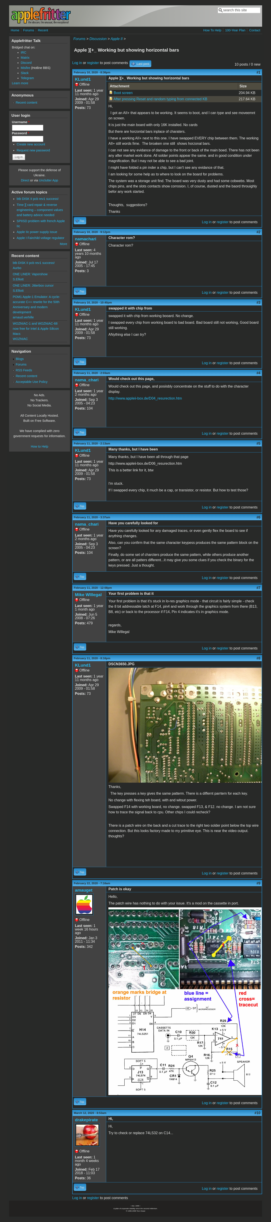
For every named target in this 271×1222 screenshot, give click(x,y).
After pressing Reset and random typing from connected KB (160, 99)
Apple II (117, 39)
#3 (259, 302)
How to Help (39, 446)
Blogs (20, 359)
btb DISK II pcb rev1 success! (38, 199)
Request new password (33, 150)
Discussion (98, 39)
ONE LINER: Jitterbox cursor (33, 285)
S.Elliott (18, 279)
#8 (259, 658)
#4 (259, 373)
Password (20, 133)
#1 (259, 72)
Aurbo (17, 268)
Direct (25, 180)
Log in (77, 63)
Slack (25, 73)
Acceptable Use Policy (32, 382)
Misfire (25, 68)
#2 (259, 232)
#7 (259, 588)
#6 (259, 517)
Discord (26, 62)
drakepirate (86, 1119)
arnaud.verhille (23, 317)
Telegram (27, 78)
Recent (43, 30)
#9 (259, 883)
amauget (83, 890)
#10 (258, 1113)
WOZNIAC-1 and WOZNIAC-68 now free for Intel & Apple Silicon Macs (36, 329)
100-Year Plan (235, 30)
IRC (23, 52)
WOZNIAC (20, 339)
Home (15, 30)
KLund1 (83, 79)
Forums (28, 30)
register (93, 63)
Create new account (31, 144)
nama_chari (87, 380)
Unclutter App (48, 180)
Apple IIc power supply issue (37, 232)
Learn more (20, 83)
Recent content (26, 102)
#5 (259, 443)
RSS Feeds (24, 370)
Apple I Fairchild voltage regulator (40, 238)
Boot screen (123, 93)
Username (21, 122)
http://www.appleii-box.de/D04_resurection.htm (145, 398)
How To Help (212, 30)
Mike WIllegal (88, 594)
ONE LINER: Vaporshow (30, 274)
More (63, 244)
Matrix (25, 57)
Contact (254, 30)
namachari (85, 239)
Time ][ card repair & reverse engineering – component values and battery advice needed (40, 210)
